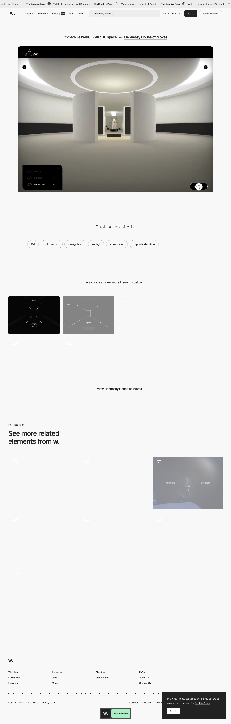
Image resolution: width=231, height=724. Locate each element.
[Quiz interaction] (188, 483)
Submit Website (210, 13)
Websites (13, 672)
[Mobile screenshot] (34, 315)
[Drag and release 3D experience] (115, 538)
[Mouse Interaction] (197, 315)
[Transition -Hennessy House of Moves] (142, 315)
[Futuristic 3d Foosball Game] (115, 592)
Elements (13, 683)
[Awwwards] (12, 13)
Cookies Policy (15, 702)
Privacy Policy (48, 702)
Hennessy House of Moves (145, 37)
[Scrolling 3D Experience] (43, 536)
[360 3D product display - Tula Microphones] (188, 538)
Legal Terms (32, 702)
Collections (14, 677)
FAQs (142, 672)
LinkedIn (160, 702)
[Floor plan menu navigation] (34, 357)
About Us (144, 677)
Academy (58, 13)
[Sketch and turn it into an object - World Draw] (43, 592)
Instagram (147, 702)
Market (80, 13)
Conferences (102, 677)
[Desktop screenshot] (88, 315)
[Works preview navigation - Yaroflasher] (115, 481)
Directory (43, 13)
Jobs (70, 13)
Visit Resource (121, 713)
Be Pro (191, 13)
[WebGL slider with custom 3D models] (43, 483)
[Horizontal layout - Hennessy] (88, 357)
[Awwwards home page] (106, 713)
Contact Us (145, 683)
